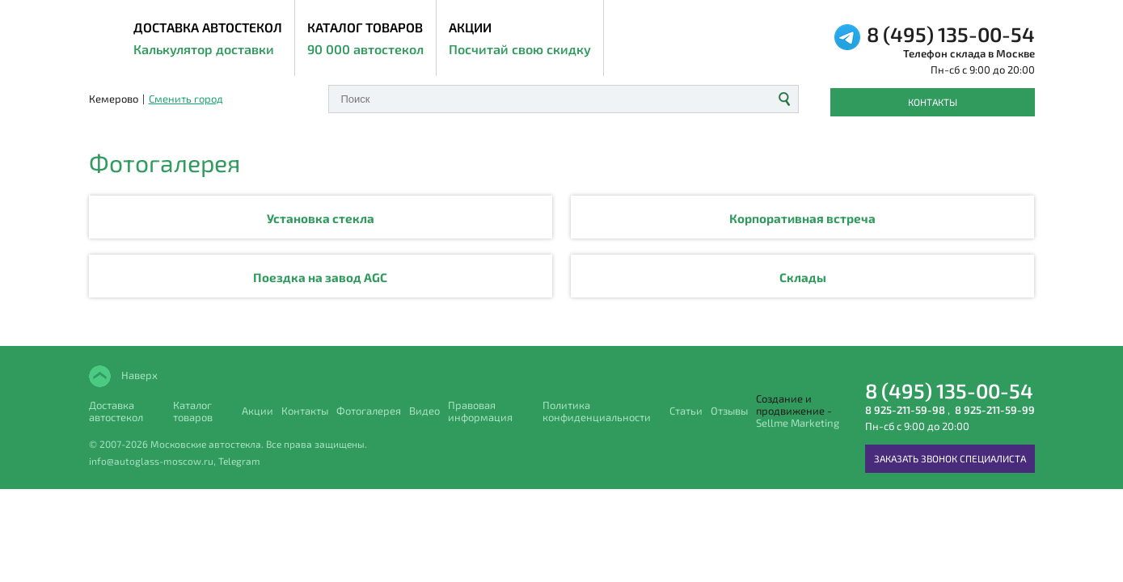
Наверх (138, 374)
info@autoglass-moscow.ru (151, 460)
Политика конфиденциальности (597, 411)
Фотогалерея (368, 411)
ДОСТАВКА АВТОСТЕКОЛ (207, 39)
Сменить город (186, 99)
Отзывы (729, 411)
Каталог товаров (365, 39)
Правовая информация (480, 411)
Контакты (932, 102)
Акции (520, 39)
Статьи (686, 411)
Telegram (239, 460)
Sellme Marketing (797, 423)
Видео (424, 411)
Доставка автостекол (116, 411)
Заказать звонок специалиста (950, 458)
